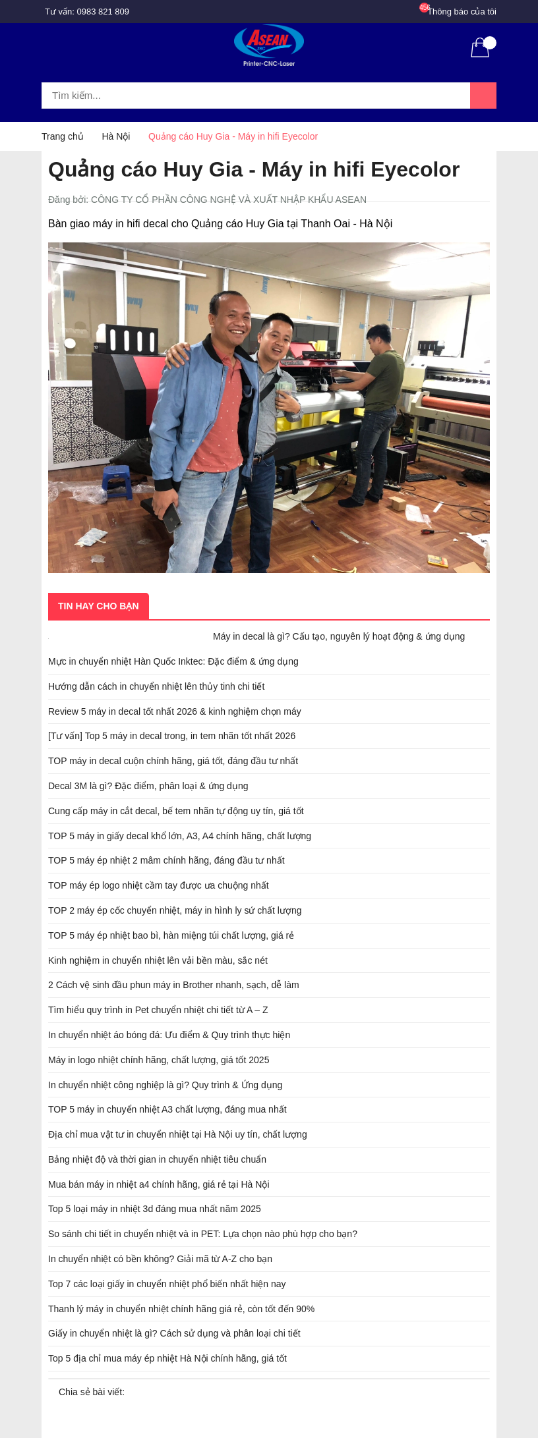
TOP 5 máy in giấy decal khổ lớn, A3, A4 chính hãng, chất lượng (179, 836)
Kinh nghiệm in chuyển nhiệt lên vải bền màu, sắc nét (158, 960)
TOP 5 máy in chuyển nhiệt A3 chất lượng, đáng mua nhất (167, 1109)
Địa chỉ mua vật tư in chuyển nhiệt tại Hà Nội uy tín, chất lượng (177, 1134)
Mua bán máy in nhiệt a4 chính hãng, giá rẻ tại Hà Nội (159, 1184)
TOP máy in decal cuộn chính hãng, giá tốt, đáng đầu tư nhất (173, 761)
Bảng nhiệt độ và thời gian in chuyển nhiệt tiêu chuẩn (157, 1159)
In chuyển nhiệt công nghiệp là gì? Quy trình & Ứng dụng (165, 1085)
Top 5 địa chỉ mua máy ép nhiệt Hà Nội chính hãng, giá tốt (167, 1358)
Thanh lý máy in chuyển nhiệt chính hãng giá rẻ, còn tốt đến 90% (181, 1309)
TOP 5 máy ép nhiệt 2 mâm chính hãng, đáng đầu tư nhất (166, 860)
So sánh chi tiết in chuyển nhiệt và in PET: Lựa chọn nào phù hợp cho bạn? (202, 1234)
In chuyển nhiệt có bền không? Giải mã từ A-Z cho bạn (160, 1259)
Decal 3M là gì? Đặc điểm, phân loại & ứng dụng (148, 786)
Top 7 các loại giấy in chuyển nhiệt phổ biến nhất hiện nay (167, 1284)
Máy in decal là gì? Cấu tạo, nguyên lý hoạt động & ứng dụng (339, 636)
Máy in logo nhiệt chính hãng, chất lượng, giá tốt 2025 (158, 1060)
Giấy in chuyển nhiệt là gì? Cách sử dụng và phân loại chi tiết (174, 1333)
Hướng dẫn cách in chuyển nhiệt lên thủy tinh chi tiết (156, 686)
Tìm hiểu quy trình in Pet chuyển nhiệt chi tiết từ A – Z (158, 1010)
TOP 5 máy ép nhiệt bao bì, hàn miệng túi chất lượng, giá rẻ (171, 935)
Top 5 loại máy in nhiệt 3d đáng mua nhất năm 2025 (154, 1208)
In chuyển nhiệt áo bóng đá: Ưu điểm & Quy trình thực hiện (169, 1035)
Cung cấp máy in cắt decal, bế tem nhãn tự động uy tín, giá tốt (176, 811)
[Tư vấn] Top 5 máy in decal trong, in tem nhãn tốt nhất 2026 (171, 736)
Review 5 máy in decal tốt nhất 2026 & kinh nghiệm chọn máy (174, 711)
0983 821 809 (103, 11)
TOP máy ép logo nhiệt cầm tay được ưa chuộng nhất (158, 885)
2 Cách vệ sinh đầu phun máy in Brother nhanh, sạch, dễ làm (173, 985)
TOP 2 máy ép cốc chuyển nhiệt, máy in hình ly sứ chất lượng (175, 910)
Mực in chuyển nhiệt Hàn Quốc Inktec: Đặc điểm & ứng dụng (173, 661)
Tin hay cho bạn (98, 606)
